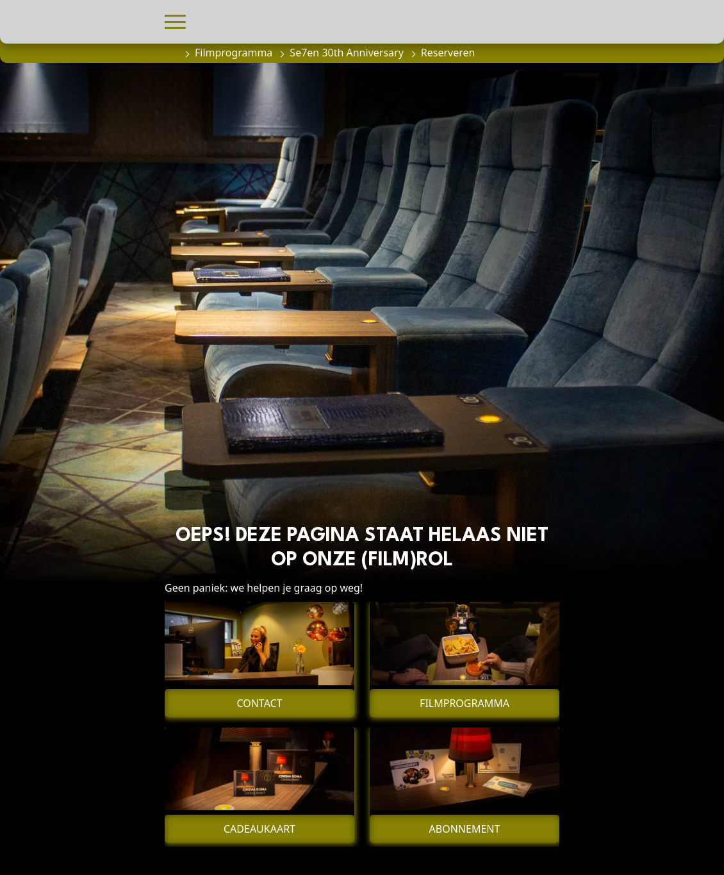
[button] (175, 20)
